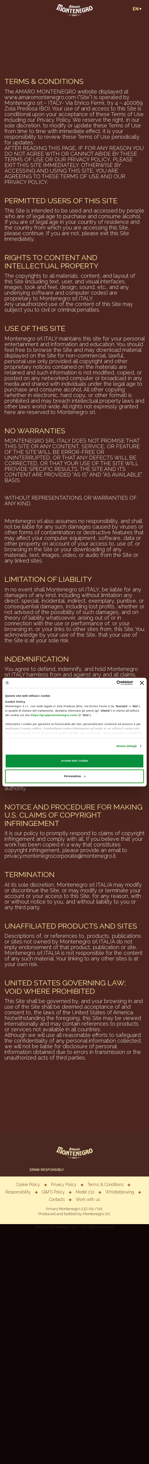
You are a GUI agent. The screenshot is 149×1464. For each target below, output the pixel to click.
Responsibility (18, 1192)
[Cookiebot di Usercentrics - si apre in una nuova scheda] (107, 682)
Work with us (88, 1199)
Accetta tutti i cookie (74, 761)
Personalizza (74, 776)
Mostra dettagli (127, 746)
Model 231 (85, 1192)
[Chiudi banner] (142, 683)
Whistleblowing (119, 1192)
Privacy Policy (64, 1184)
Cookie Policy (28, 1184)
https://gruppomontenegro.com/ (54, 715)
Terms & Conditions (105, 1184)
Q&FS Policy (54, 1192)
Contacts (57, 1199)
